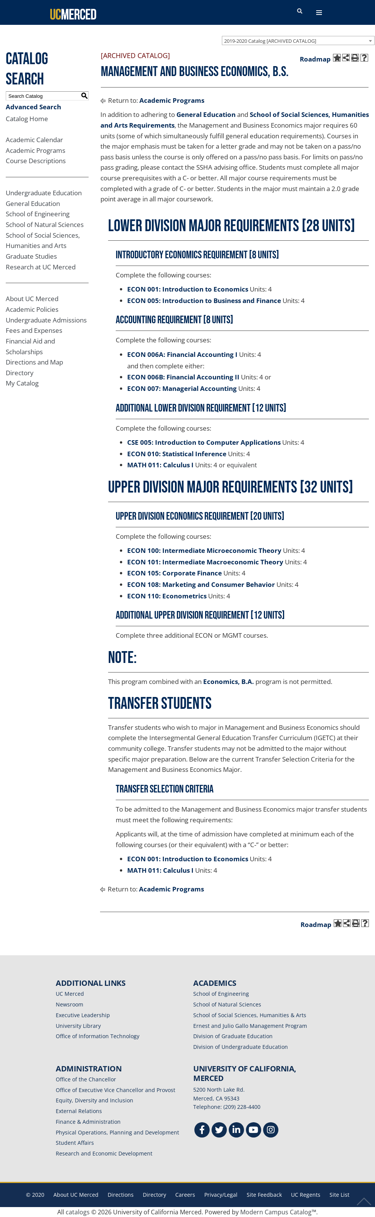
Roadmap (315, 59)
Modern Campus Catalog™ (278, 1212)
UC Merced (70, 993)
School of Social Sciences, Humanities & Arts (249, 1015)
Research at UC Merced (41, 267)
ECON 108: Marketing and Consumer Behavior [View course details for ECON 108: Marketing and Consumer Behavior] (201, 584)
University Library (78, 1025)
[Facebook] (202, 1130)
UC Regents (305, 1194)
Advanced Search (33, 106)
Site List (339, 1194)
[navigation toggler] (319, 12)
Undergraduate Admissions (46, 320)
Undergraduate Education (44, 192)
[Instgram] (271, 1130)
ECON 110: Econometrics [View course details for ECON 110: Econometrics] (167, 595)
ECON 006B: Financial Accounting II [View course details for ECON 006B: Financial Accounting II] (183, 377)
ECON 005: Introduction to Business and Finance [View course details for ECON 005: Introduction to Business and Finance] (204, 300)
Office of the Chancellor (86, 1079)
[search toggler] (300, 11)
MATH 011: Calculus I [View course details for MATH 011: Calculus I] (160, 464)
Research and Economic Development (104, 1153)
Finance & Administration (88, 1121)
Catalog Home (27, 118)
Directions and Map (34, 362)
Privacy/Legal (221, 1194)
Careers (185, 1194)
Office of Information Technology (97, 1036)
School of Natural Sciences (45, 224)
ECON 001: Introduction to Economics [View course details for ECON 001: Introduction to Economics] (187, 289)
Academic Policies (32, 309)
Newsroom (69, 1004)
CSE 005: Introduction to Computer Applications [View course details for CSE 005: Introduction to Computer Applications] (204, 442)
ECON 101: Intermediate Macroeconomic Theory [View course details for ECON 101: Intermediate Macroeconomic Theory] (205, 561)
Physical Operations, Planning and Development (117, 1132)
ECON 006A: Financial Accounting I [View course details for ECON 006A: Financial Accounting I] (182, 354)
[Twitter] (219, 1130)
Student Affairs (75, 1142)
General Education (33, 203)
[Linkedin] (236, 1130)
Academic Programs (35, 150)
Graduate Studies (31, 256)
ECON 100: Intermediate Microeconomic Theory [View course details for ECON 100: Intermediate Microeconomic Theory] (204, 550)
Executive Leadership (83, 1015)
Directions (121, 1194)
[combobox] (298, 40)
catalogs (78, 1212)
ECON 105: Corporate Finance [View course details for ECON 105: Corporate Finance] (174, 573)
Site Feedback (264, 1194)
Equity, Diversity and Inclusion (94, 1100)
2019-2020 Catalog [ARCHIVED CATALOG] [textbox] (270, 40)
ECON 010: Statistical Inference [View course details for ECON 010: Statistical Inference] (176, 453)
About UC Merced (32, 298)
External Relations (79, 1111)
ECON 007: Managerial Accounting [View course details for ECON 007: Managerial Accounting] (182, 388)
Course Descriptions (36, 160)
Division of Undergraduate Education (240, 1046)
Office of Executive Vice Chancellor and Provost (115, 1090)
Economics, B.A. (228, 681)
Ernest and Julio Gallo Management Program (250, 1025)
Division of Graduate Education (233, 1036)
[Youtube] (253, 1130)
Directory (20, 372)
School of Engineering (38, 213)
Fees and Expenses (34, 330)
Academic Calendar (34, 139)
